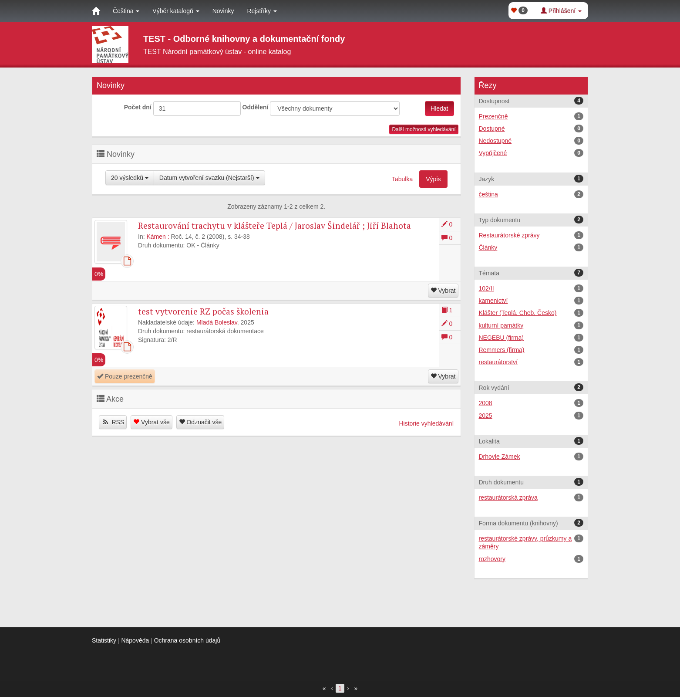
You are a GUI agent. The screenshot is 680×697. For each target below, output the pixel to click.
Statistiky (104, 640)
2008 (531, 403)
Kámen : (157, 236)
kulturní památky (531, 325)
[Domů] (95, 11)
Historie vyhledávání (426, 423)
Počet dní (137, 107)
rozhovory (531, 559)
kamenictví (531, 301)
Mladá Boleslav (216, 322)
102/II (531, 288)
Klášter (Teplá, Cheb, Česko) (531, 313)
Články (531, 247)
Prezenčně (531, 116)
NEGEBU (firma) (531, 338)
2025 (531, 416)
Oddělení (255, 107)
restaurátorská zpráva (531, 497)
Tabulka (402, 179)
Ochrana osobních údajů (187, 640)
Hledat (439, 108)
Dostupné (531, 128)
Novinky (223, 10)
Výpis (433, 179)
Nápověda (135, 640)
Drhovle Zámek (531, 456)
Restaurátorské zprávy (531, 235)
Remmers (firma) (531, 350)
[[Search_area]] (335, 108)
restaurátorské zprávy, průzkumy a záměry (531, 542)
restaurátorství (531, 362)
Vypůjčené (531, 153)
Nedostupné (531, 141)
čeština (531, 194)
